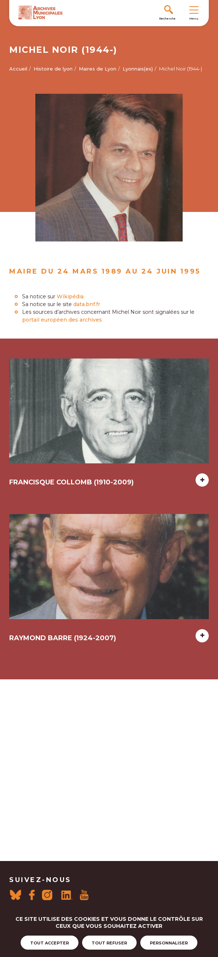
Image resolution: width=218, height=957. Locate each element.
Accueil (18, 69)
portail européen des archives (62, 319)
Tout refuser (109, 943)
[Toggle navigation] (194, 9)
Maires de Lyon (97, 69)
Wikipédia (70, 296)
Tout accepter (49, 943)
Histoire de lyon (53, 69)
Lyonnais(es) (138, 69)
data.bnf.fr (86, 304)
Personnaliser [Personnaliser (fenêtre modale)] (169, 943)
